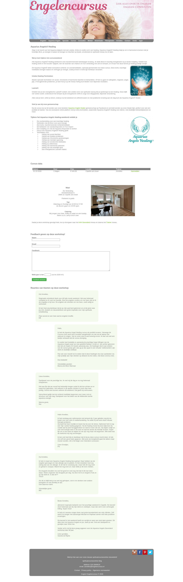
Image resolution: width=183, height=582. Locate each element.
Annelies (119, 41)
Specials (66, 41)
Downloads (99, 41)
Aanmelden (135, 171)
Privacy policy (85, 574)
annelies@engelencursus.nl (94, 570)
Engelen (43, 41)
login (141, 41)
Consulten (82, 41)
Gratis (135, 41)
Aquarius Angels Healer (76, 108)
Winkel (90, 41)
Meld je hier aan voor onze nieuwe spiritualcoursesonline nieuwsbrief (92, 561)
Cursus (73, 41)
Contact (127, 41)
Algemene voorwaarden (101, 574)
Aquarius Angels (54, 41)
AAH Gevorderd (84, 222)
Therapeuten (109, 41)
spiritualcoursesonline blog (92, 565)
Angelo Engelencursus (89, 578)
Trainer (109, 222)
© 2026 (100, 578)
